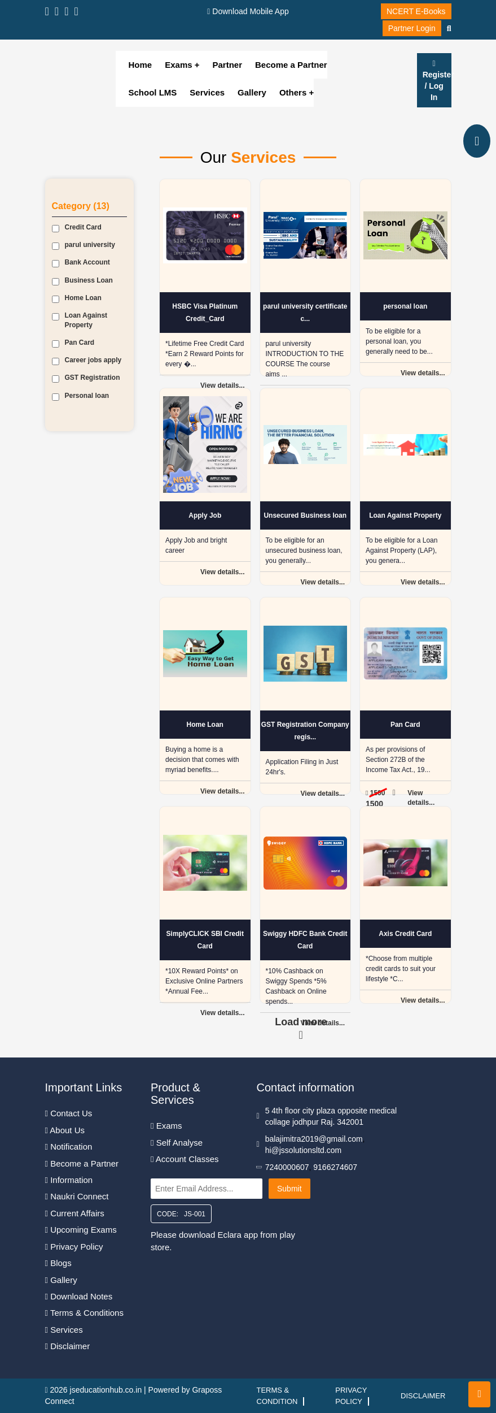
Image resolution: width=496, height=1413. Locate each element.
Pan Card (73, 343)
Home (140, 65)
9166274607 (335, 1167)
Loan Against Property (80, 320)
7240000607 (287, 1167)
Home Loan (77, 298)
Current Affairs (74, 1213)
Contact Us (69, 1113)
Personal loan (80, 396)
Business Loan (82, 280)
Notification (69, 1146)
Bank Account (81, 262)
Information (69, 1180)
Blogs (58, 1263)
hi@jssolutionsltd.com (303, 1150)
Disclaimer (67, 1346)
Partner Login (412, 28)
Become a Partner (291, 65)
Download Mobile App (247, 11)
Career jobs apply (87, 360)
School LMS (153, 92)
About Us (65, 1130)
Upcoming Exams (81, 1229)
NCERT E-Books (416, 11)
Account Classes (185, 1159)
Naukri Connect (77, 1196)
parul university (83, 245)
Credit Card (77, 227)
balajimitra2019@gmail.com (314, 1138)
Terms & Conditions (84, 1312)
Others (294, 92)
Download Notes (79, 1296)
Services (207, 92)
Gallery (252, 92)
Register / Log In (437, 81)
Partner (228, 65)
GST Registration (86, 378)
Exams (178, 65)
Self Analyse (177, 1142)
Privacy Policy (74, 1246)
